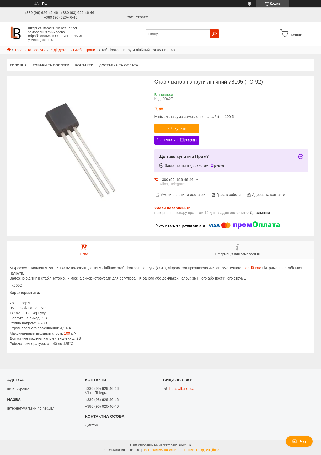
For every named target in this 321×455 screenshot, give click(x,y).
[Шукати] (214, 33)
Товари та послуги (29, 50)
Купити (180, 128)
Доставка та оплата (118, 65)
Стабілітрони (84, 50)
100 (67, 333)
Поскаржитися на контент (161, 450)
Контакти (84, 65)
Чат (299, 441)
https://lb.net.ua (182, 388)
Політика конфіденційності (202, 450)
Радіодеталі (59, 50)
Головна (18, 65)
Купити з (180, 140)
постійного (252, 268)
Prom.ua (185, 445)
